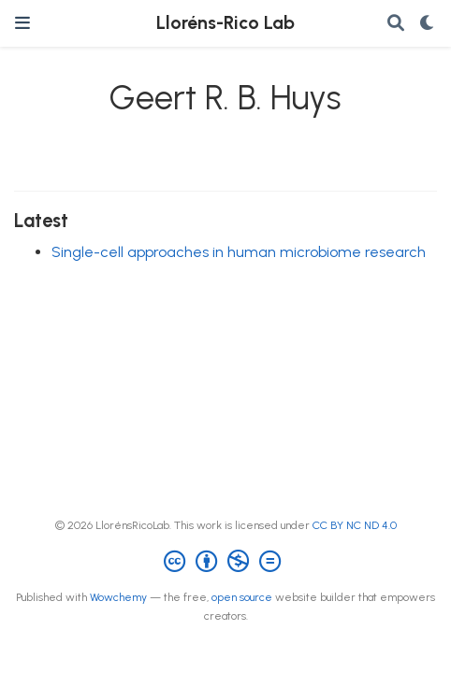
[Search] (395, 24)
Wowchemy (118, 597)
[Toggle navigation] (22, 23)
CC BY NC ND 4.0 (355, 525)
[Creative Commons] (226, 562)
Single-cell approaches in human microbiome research (238, 252)
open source (241, 597)
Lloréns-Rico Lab (225, 23)
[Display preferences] (427, 24)
